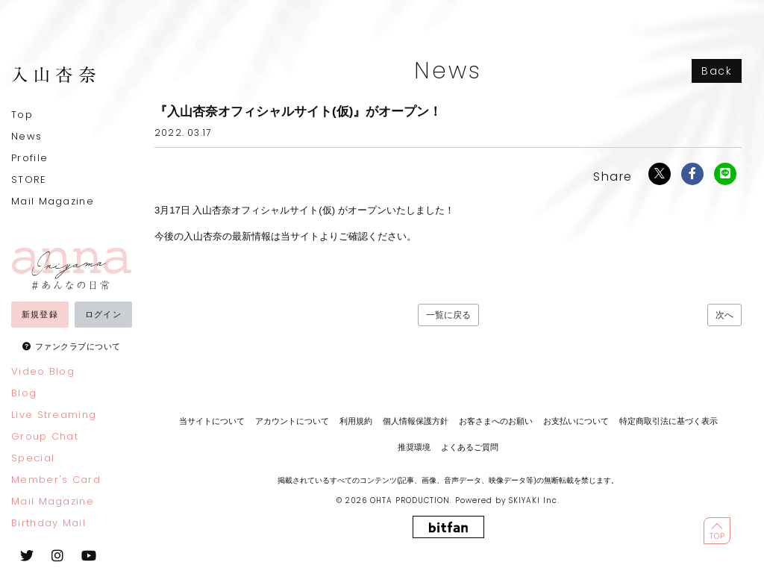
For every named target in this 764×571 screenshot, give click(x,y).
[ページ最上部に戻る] (717, 530)
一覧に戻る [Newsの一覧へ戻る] (448, 315)
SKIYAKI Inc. (534, 500)
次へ (724, 315)
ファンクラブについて (78, 346)
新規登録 (39, 314)
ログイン (103, 314)
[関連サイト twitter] (27, 556)
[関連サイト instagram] (57, 556)
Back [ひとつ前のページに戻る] (716, 70)
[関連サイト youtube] (88, 556)
